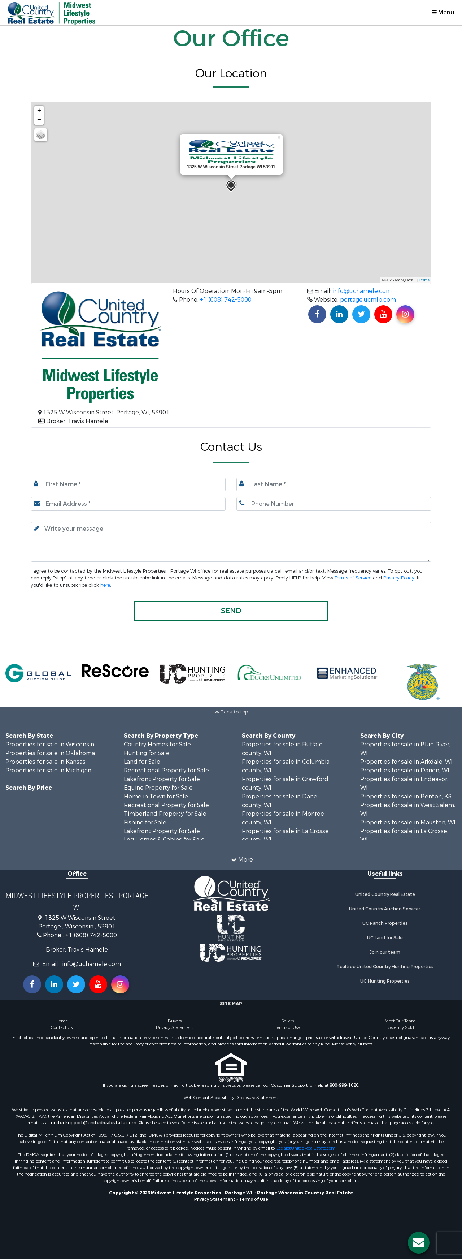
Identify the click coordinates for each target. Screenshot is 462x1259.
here (105, 585)
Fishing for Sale (145, 822)
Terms (424, 280)
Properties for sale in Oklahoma (50, 753)
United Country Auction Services (385, 909)
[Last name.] (333, 484)
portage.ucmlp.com (368, 299)
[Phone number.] (333, 504)
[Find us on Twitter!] (361, 314)
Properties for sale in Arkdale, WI (406, 762)
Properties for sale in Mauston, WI (408, 822)
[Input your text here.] (231, 542)
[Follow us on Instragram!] (120, 984)
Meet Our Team (400, 1021)
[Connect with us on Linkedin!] (339, 314)
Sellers (287, 1021)
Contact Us (62, 1027)
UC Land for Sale (385, 938)
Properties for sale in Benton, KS (406, 796)
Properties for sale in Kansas (45, 762)
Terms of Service (353, 578)
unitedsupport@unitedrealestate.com (93, 1123)
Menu (443, 12)
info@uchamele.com (362, 291)
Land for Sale (142, 762)
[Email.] (128, 504)
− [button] (39, 120)
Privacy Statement (174, 1027)
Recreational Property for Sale (166, 770)
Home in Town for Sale (156, 796)
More (242, 859)
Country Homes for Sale (157, 744)
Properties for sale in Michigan (48, 770)
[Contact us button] (419, 1243)
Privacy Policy (398, 578)
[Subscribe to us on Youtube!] (383, 314)
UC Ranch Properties (384, 923)
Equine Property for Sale (158, 788)
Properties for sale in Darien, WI (404, 770)
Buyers (175, 1021)
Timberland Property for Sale (165, 814)
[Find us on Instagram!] (405, 314)
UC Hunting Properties (385, 981)
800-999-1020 (344, 1085)
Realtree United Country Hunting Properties (385, 967)
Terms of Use (287, 1027)
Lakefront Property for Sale (162, 779)
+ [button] (39, 110)
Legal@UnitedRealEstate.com (306, 1148)
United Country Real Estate (385, 894)
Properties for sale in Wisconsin (49, 744)
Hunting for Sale (147, 753)
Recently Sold (400, 1027)
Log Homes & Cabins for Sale (164, 840)
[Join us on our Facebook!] (317, 314)
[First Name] (128, 484)
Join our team (385, 952)
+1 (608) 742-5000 (226, 299)
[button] (231, 611)
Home (62, 1021)
